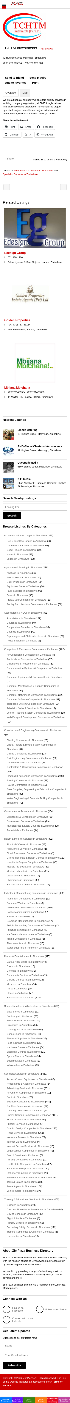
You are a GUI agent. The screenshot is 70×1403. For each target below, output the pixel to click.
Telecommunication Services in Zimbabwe (29, 1177)
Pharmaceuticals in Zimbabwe (23, 943)
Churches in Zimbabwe (19, 622)
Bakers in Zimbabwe (18, 916)
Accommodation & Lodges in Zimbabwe (25, 535)
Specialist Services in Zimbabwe (20, 174)
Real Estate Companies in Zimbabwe (27, 1164)
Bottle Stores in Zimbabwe (21, 1020)
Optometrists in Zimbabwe (21, 875)
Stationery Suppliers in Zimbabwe (25, 1173)
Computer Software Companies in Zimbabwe (31, 699)
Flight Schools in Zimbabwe (21, 1218)
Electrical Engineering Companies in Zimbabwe (32, 776)
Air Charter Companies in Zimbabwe (26, 1092)
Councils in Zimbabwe (18, 631)
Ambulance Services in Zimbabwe (25, 848)
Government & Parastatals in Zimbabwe (25, 811)
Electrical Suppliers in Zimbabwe (24, 1038)
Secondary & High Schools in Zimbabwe (28, 1227)
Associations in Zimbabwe (21, 618)
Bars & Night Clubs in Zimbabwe (24, 961)
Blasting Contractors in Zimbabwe (25, 740)
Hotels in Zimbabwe (17, 554)
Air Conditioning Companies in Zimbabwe (29, 654)
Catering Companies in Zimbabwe (25, 1110)
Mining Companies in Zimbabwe (24, 938)
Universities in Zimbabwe (20, 1236)
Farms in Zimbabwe (17, 595)
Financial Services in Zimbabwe (24, 1119)
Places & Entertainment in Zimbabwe (23, 956)
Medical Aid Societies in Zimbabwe (25, 866)
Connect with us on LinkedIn (18, 1319)
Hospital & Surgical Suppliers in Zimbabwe (29, 862)
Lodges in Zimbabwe (18, 558)
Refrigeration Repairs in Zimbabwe (25, 1168)
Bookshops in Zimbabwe (20, 1016)
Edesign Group (15, 252)
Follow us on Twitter (51, 1309)
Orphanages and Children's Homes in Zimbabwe (33, 636)
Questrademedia (28, 462)
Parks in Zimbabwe (17, 988)
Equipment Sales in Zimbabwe (23, 586)
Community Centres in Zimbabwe (25, 975)
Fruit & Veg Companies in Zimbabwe (26, 599)
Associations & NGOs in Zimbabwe (22, 612)
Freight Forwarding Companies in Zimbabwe (31, 925)
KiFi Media (24, 479)
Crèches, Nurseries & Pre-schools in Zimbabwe (32, 1209)
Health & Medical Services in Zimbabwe (25, 838)
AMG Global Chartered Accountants (40, 446)
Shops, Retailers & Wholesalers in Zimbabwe (28, 1006)
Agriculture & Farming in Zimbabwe (22, 567)
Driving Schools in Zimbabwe (22, 1213)
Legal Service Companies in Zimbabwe (28, 1150)
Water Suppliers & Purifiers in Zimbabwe (28, 947)
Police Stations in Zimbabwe (22, 640)
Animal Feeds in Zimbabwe (21, 577)
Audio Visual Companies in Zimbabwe (27, 659)
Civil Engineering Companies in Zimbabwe (29, 758)
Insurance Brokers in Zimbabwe (24, 1137)
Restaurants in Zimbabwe (20, 997)
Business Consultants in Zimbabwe (25, 1101)
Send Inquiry (37, 77)
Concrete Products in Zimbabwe (24, 762)
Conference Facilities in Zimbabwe (25, 545)
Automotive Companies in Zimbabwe (26, 907)
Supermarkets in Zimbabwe (21, 1060)
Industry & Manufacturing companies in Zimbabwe (30, 893)
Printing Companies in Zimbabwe (24, 1159)
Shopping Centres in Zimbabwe (24, 1051)
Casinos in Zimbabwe (18, 966)
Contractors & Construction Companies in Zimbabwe (35, 767)
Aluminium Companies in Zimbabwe (26, 898)
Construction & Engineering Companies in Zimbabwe (32, 730)
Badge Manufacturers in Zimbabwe (25, 912)
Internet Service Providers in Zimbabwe (28, 1146)
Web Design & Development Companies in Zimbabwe (36, 717)
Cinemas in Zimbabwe (19, 970)
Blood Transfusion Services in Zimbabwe (29, 853)
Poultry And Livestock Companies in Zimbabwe (32, 604)
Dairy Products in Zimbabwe (22, 581)
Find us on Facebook (13, 1309)
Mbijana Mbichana (17, 387)
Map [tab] (24, 92)
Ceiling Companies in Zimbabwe (24, 753)
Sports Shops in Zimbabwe (21, 1056)
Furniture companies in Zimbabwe (25, 929)
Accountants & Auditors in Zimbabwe (33, 170)
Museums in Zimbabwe (19, 984)
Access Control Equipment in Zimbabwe (28, 1079)
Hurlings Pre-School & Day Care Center (6, 187)
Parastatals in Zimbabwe (20, 830)
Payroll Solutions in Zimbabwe (23, 1155)
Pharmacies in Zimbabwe (20, 880)
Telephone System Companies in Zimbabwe (30, 703)
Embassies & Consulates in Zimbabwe (27, 816)
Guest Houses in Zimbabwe (22, 550)
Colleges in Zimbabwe (19, 1205)
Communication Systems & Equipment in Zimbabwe (35, 668)
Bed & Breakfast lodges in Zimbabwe (26, 541)
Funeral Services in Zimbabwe (23, 1124)
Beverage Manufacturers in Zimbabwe (27, 921)
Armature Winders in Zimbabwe (24, 903)
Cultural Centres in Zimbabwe (23, 979)
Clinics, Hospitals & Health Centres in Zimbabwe (33, 857)
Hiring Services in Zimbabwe (22, 1132)
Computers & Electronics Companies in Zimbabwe (30, 649)
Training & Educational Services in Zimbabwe (28, 1199)
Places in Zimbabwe (17, 993)
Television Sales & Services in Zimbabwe (29, 708)
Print (35, 82)
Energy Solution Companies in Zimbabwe (29, 1115)
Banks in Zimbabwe (17, 1097)
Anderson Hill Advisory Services (63, 187)
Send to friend (14, 77)
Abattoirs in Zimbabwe (19, 573)
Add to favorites (15, 82)
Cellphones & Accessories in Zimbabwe (28, 663)
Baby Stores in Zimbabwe (20, 1011)
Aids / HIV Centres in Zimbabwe (24, 844)
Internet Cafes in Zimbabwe (21, 1141)
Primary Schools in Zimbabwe (23, 1222)
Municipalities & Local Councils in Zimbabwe (31, 825)
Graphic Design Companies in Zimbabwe (29, 1128)
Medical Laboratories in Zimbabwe (25, 871)
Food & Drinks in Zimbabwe (22, 1042)
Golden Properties (17, 320)
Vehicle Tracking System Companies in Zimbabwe (33, 712)
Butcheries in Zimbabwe (20, 1025)
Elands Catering (28, 429)
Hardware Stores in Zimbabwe (23, 1047)
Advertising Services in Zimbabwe (25, 1088)
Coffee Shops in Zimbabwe (21, 1034)
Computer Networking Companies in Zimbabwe (32, 695)
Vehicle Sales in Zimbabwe (21, 1190)
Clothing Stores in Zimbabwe (22, 1029)
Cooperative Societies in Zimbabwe (26, 627)
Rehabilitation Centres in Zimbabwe (26, 884)
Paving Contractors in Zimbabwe (24, 784)
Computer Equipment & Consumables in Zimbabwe (34, 677)
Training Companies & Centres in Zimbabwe (30, 1231)
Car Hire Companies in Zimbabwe (25, 1106)
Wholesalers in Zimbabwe (21, 1065)
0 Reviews (47, 48)
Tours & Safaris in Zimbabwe (22, 1182)
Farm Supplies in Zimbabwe (22, 590)
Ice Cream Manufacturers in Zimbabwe (28, 934)
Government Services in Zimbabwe (25, 821)
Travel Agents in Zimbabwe (21, 1186)
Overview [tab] (10, 92)
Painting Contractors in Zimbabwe (25, 780)
